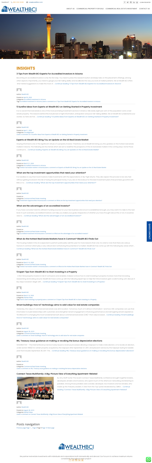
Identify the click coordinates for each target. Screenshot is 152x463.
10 (44, 428)
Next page (51, 428)
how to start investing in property (31, 299)
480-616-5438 (16, 2)
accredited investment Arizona (30, 233)
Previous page (21, 428)
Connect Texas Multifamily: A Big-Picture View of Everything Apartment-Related (57, 373)
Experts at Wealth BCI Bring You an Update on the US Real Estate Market (52, 139)
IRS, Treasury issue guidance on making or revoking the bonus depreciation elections (59, 340)
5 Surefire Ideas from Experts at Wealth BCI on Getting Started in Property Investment (59, 106)
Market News (28, 297)
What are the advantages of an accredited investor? (43, 205)
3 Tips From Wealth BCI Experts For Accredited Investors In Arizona (50, 73)
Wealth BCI (25, 94)
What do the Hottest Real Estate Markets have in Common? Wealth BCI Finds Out (57, 238)
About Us (70, 10)
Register (148, 2)
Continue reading (88, 84)
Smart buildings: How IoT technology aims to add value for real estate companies (58, 304)
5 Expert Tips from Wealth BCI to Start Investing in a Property (47, 271)
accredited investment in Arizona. (31, 101)
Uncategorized (29, 132)
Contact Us (144, 10)
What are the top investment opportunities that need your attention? (51, 172)
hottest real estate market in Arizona (32, 167)
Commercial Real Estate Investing (35, 198)
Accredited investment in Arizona (35, 99)
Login (143, 2)
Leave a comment (71, 101)
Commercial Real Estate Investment (121, 10)
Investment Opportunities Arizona (31, 200)
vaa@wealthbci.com (33, 2)
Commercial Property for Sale (90, 10)
